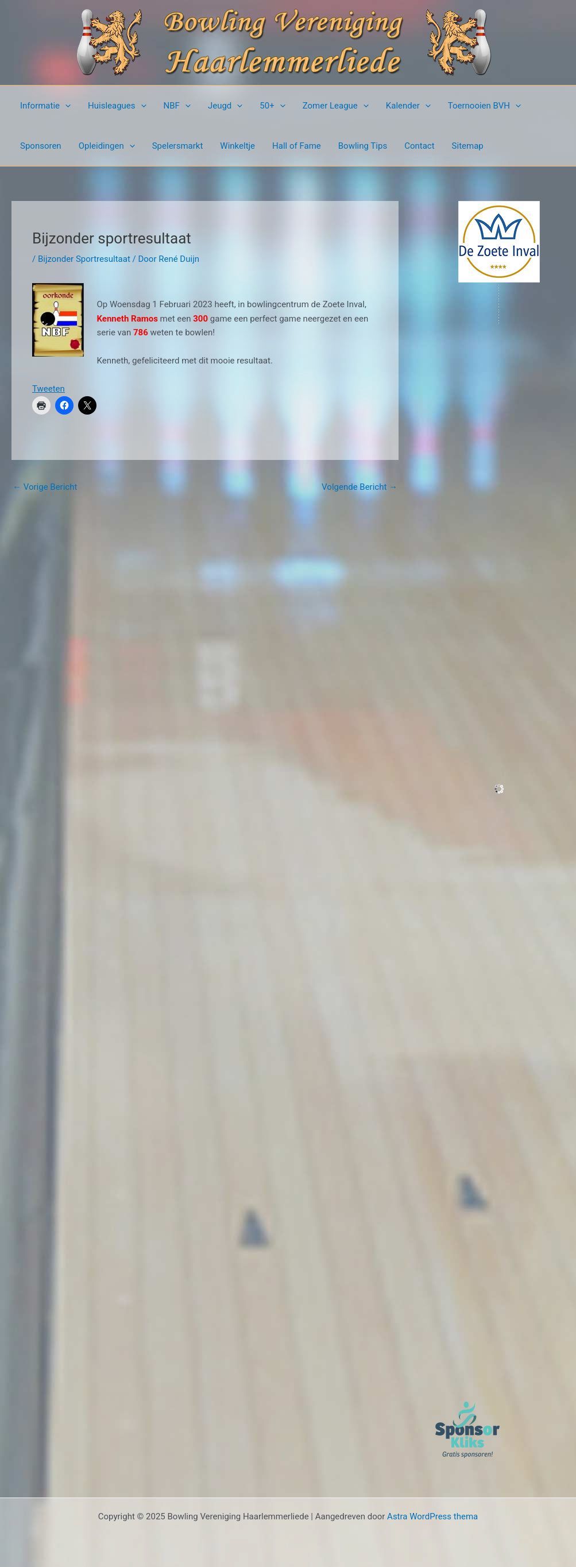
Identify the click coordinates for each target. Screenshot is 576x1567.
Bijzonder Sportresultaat (84, 259)
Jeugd (225, 106)
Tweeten (48, 389)
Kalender (408, 106)
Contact (419, 146)
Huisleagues (117, 106)
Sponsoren (40, 146)
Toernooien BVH (484, 106)
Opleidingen (107, 146)
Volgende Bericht (359, 487)
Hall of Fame (296, 146)
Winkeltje (237, 146)
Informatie (45, 106)
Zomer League (336, 106)
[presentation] (65, 106)
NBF (177, 106)
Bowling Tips (362, 146)
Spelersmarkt (177, 146)
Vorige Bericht (45, 487)
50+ (272, 106)
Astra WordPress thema (432, 1516)
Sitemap (468, 146)
